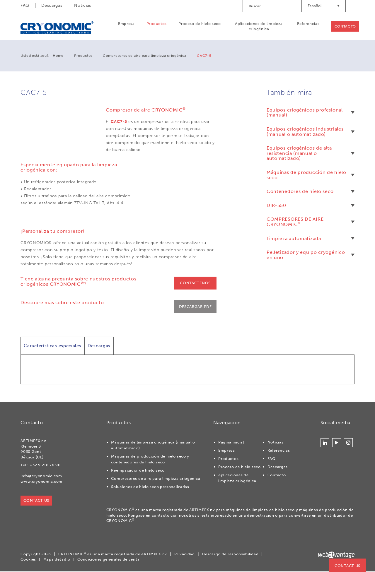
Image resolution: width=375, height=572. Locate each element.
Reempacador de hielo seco (138, 471)
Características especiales (52, 346)
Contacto (345, 27)
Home (58, 56)
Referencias (308, 24)
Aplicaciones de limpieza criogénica (258, 26)
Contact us (347, 566)
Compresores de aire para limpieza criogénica (144, 56)
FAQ (25, 5)
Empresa (126, 24)
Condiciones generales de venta (108, 560)
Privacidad (184, 554)
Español (324, 6)
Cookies (28, 560)
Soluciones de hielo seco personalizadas (150, 487)
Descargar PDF (195, 307)
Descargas (51, 5)
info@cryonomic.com (41, 476)
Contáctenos (195, 283)
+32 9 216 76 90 (45, 465)
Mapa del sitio (56, 560)
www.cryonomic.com (41, 482)
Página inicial (231, 443)
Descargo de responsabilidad (230, 554)
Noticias (82, 5)
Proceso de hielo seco (199, 24)
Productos (156, 24)
